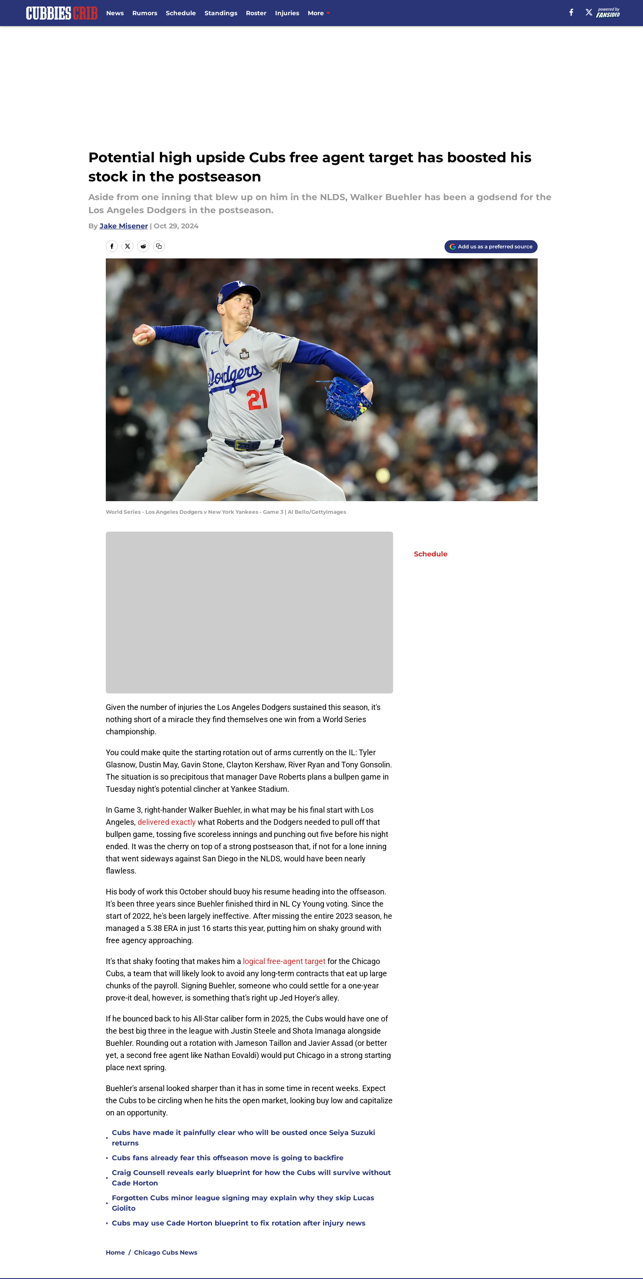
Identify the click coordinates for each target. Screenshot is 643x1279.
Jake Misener (124, 226)
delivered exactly (167, 822)
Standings (221, 13)
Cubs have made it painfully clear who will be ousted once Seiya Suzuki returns (243, 1137)
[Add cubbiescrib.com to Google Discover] (491, 246)
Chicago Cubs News (165, 1252)
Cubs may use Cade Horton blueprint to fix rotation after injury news (239, 1223)
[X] (589, 12)
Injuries (287, 13)
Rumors (144, 13)
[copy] (159, 246)
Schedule (181, 13)
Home (115, 1252)
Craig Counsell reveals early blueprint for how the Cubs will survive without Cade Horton (251, 1178)
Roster (256, 13)
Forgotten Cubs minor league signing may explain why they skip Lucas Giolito (243, 1203)
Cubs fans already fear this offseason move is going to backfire (227, 1158)
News (115, 13)
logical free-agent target (284, 961)
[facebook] (571, 12)
